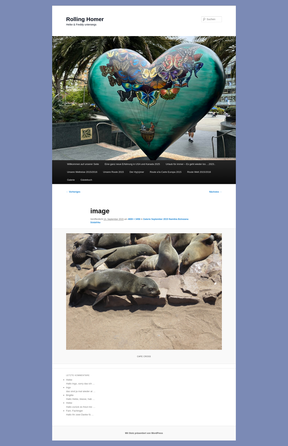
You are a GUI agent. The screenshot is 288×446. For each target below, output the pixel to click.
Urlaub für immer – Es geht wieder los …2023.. (190, 164)
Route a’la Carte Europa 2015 (165, 172)
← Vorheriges (73, 192)
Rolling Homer (85, 19)
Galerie (71, 179)
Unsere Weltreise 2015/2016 (82, 172)
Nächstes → (215, 192)
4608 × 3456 (134, 219)
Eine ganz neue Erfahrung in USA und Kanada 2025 (132, 164)
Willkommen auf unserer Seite (83, 164)
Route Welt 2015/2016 (199, 172)
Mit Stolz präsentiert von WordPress (144, 433)
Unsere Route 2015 (113, 172)
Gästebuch (86, 179)
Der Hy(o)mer (136, 172)
